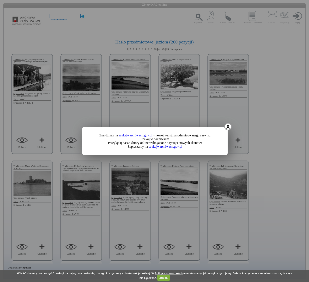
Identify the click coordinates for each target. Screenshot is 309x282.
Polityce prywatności (168, 273)
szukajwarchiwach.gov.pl (135, 135)
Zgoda (163, 277)
